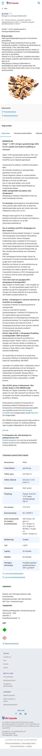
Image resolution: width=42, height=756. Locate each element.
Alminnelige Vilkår (28, 743)
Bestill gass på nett (9, 680)
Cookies (29, 746)
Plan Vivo (34, 413)
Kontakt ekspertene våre (11, 440)
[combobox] (39, 3)
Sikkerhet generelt (9, 695)
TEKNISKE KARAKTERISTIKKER (23, 133)
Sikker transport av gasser (9, 700)
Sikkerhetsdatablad (10, 704)
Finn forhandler (8, 677)
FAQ (4, 660)
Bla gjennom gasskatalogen (8, 685)
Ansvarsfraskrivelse (17, 746)
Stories (5, 667)
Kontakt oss (7, 657)
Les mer (5, 430)
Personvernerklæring (12, 743)
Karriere (5, 664)
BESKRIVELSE (6, 133)
